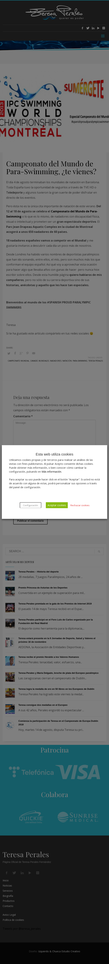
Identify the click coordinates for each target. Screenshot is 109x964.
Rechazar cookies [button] (80, 505)
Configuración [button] (30, 505)
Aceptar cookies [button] (57, 505)
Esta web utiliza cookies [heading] (54, 454)
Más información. (52, 471)
